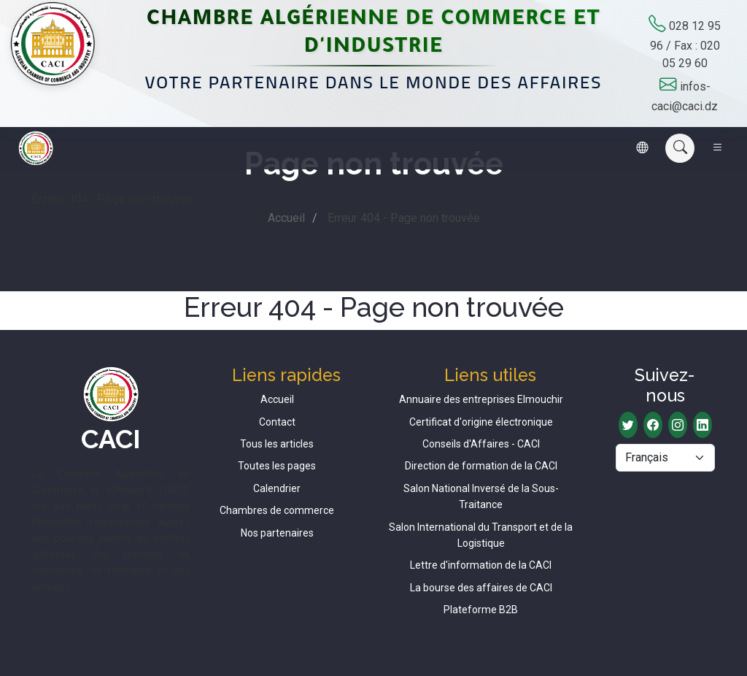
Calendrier (277, 488)
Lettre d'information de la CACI (480, 565)
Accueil (286, 218)
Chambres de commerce (277, 510)
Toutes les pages (277, 466)
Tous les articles (277, 444)
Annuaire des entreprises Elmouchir (481, 399)
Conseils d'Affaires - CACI (481, 444)
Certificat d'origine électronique (481, 422)
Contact (277, 422)
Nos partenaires (277, 533)
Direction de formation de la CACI (481, 466)
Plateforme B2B (481, 609)
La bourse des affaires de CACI (481, 588)
